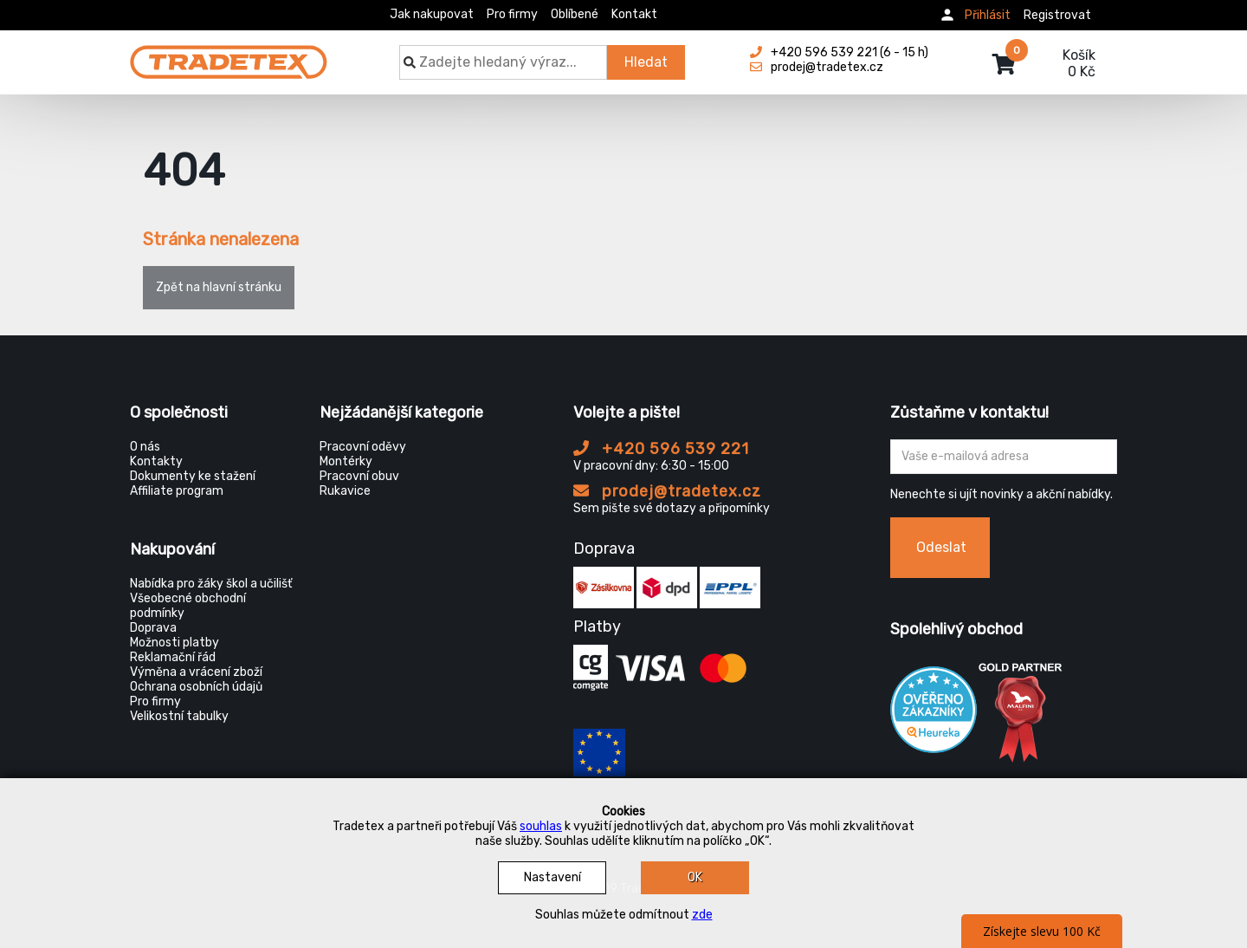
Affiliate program (176, 491)
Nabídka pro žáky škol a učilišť (211, 583)
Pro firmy (512, 14)
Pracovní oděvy (363, 446)
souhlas (541, 826)
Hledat (646, 62)
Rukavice (345, 491)
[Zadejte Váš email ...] (1004, 456)
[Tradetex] (228, 53)
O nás (145, 446)
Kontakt (634, 14)
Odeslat (941, 547)
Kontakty (156, 461)
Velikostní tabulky (179, 716)
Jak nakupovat (432, 14)
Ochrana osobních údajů (196, 686)
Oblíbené (574, 14)
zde (702, 914)
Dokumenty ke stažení (192, 476)
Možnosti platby (174, 642)
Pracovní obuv (359, 476)
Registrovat (1057, 15)
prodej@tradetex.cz (667, 491)
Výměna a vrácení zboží (196, 672)
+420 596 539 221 (661, 448)
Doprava (153, 627)
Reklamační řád (173, 657)
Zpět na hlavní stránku (218, 287)
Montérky (346, 461)
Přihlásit (988, 15)
